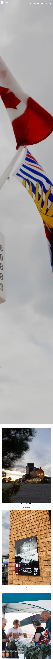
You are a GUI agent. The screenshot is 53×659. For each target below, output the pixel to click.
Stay (46, 3)
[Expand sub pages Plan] (51, 3)
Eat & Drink (32, 3)
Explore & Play (40, 3)
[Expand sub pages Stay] (47, 3)
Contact (44, 1)
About (41, 1)
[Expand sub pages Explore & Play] (43, 3)
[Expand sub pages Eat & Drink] (35, 3)
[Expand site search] (51, 1)
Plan (50, 3)
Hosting (48, 1)
